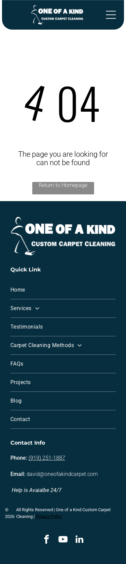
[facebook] (46, 540)
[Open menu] (111, 15)
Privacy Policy (49, 516)
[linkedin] (79, 540)
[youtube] (63, 540)
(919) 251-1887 (47, 458)
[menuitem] (63, 290)
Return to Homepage (63, 185)
